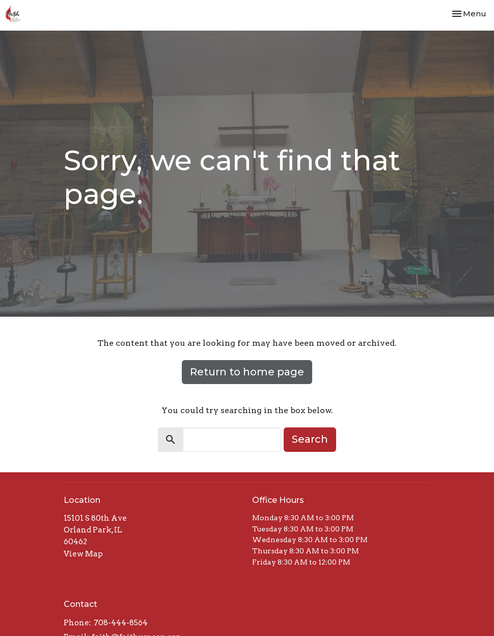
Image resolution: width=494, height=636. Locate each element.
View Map (83, 553)
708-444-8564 (121, 622)
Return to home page (247, 372)
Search (310, 439)
